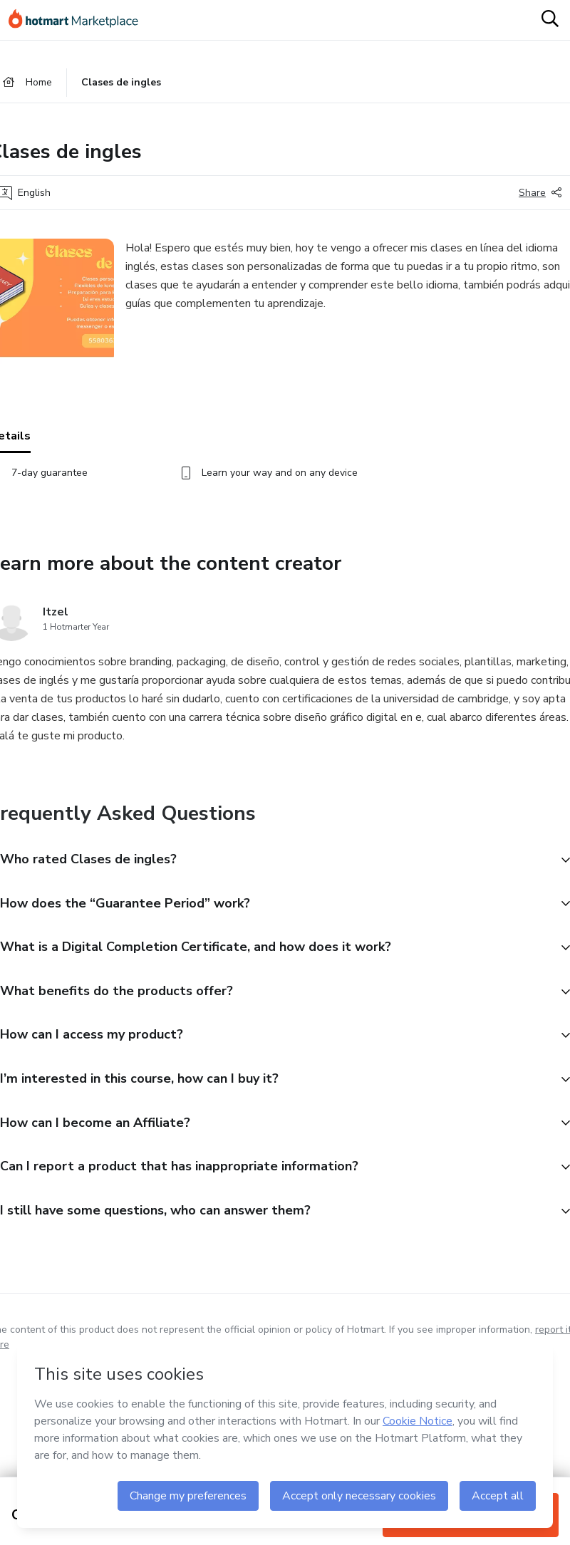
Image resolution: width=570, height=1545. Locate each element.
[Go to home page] (80, 20)
